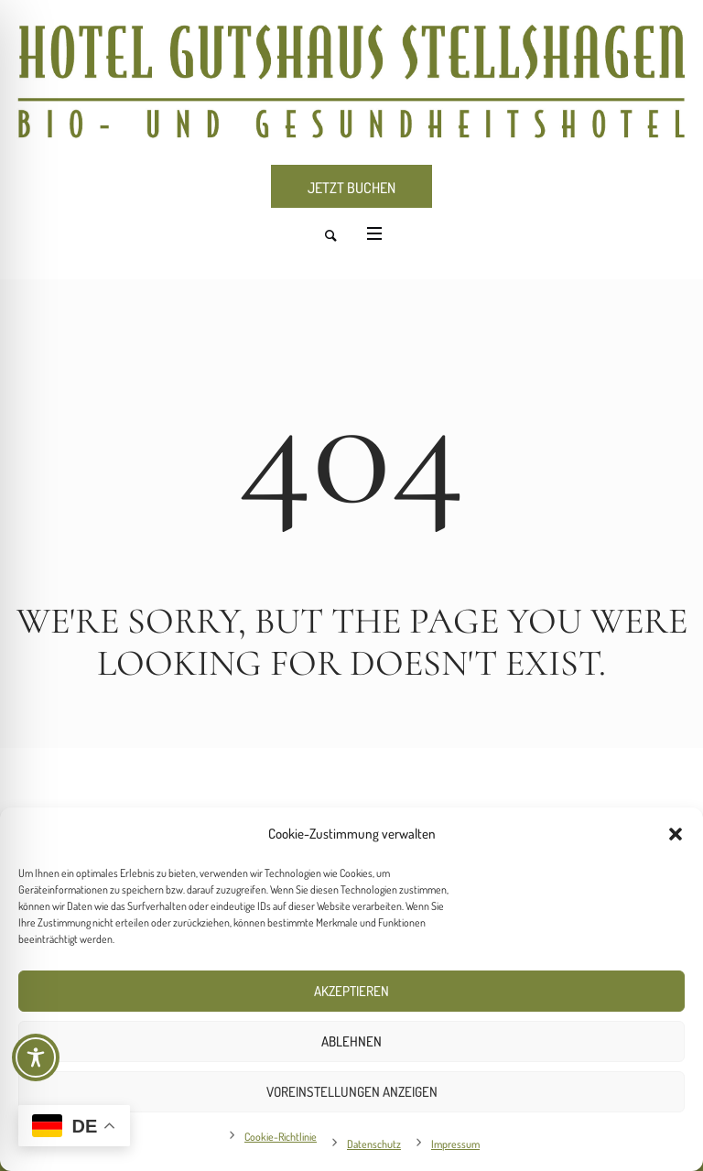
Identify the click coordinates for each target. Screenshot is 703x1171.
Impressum (455, 1144)
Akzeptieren (351, 991)
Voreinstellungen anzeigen (352, 1092)
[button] (675, 834)
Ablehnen (351, 1041)
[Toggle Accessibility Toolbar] (36, 1057)
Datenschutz (374, 1144)
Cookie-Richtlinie (280, 1137)
